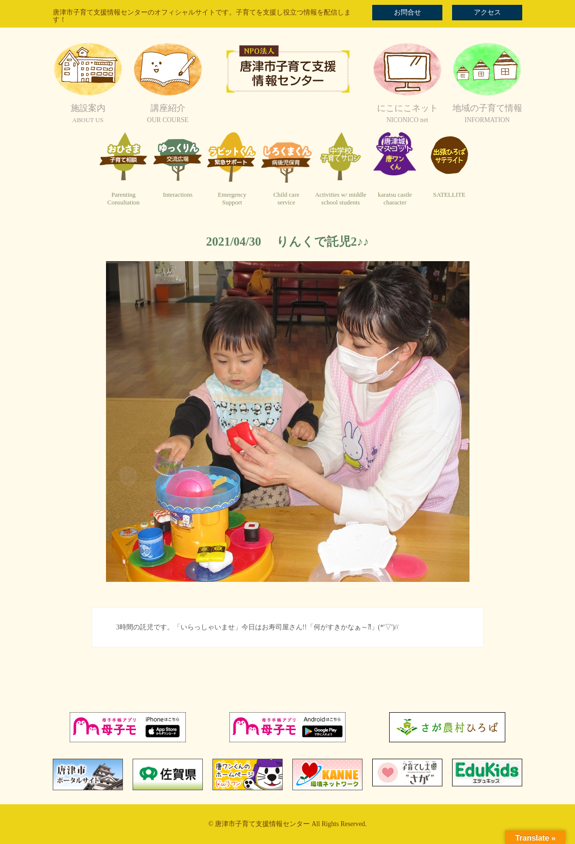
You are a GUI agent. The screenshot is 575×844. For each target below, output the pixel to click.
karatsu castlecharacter (395, 198)
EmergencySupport (232, 198)
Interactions (178, 194)
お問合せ (407, 12)
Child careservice (286, 198)
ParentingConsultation (123, 198)
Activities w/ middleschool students (340, 198)
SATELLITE (449, 194)
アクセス (487, 12)
